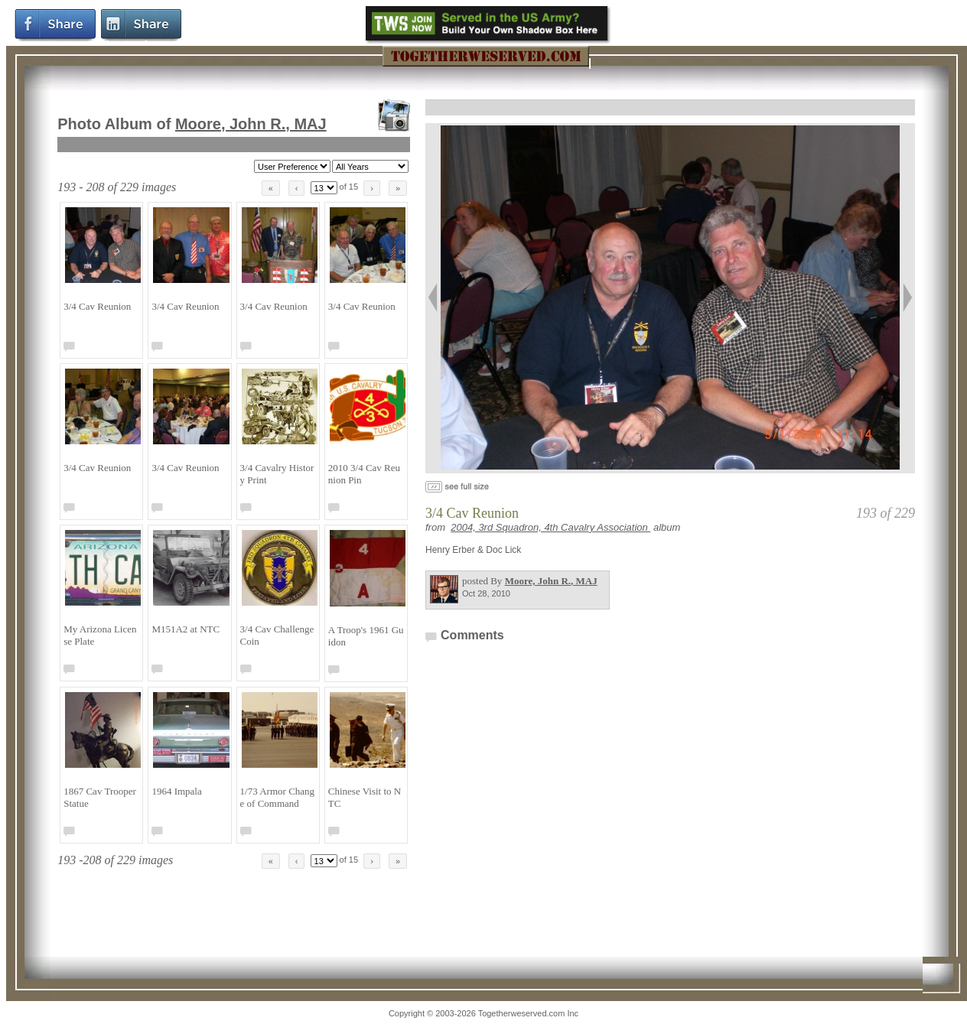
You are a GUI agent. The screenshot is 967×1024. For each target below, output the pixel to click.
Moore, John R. (251, 123)
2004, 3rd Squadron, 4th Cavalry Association (550, 527)
